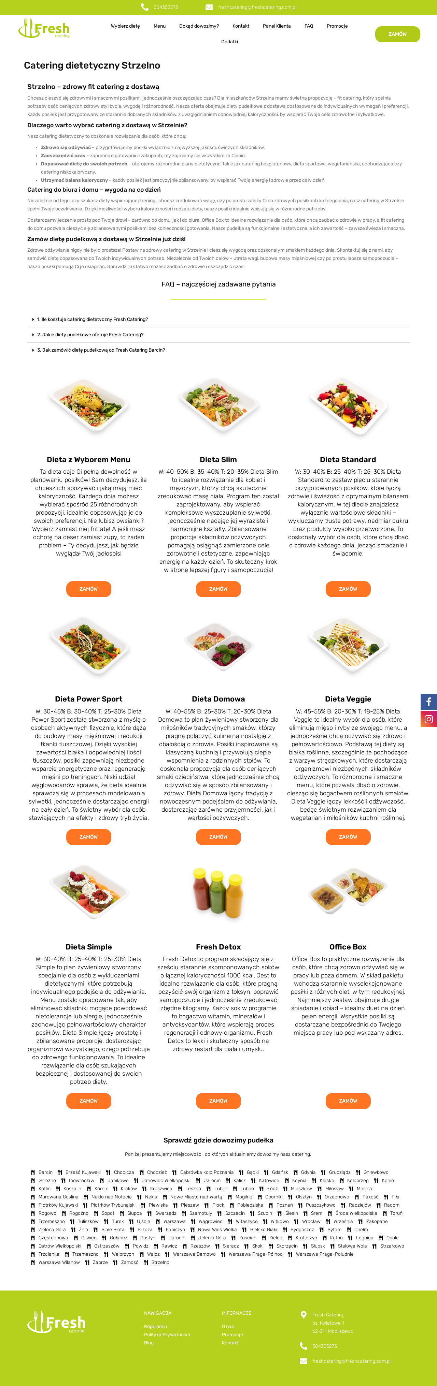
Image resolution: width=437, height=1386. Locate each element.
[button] (218, 319)
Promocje (337, 26)
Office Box (348, 947)
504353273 (166, 7)
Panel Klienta (277, 26)
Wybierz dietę (125, 26)
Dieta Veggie (348, 699)
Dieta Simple (89, 947)
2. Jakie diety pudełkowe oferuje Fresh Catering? (90, 335)
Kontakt (240, 26)
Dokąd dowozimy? (199, 26)
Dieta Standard (348, 459)
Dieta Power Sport (89, 699)
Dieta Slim (218, 459)
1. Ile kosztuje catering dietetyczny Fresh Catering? (92, 319)
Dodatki (229, 42)
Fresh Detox (218, 947)
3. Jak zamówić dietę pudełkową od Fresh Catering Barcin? (101, 350)
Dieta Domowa (218, 699)
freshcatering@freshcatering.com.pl (257, 7)
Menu (160, 26)
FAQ (309, 26)
